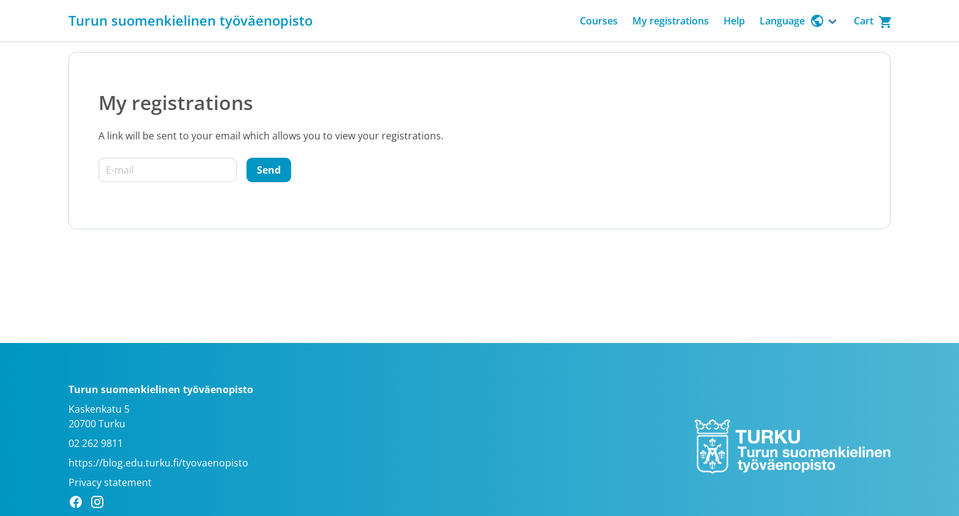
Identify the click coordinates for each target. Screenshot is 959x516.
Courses (599, 21)
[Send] (268, 170)
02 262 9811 (95, 443)
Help (734, 21)
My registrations (670, 21)
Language (792, 20)
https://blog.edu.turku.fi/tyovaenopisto (158, 463)
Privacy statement (110, 482)
